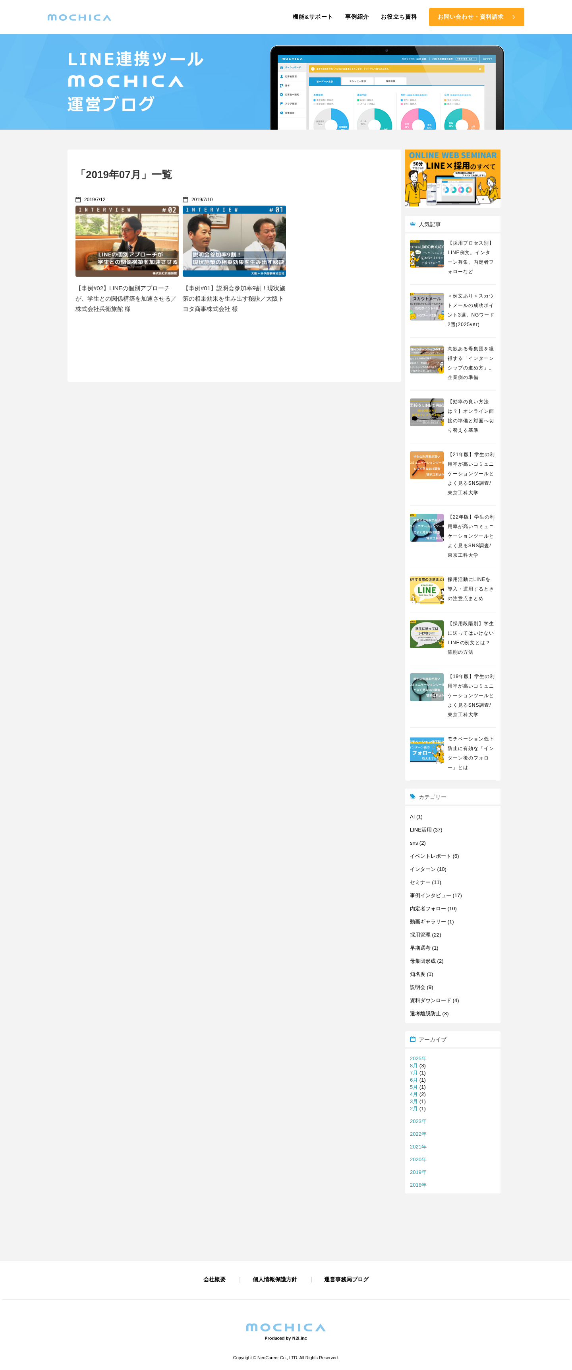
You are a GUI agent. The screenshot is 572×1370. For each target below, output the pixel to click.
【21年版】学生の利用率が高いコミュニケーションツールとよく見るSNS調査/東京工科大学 (471, 474)
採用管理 (420, 935)
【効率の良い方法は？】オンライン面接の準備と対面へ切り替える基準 (471, 416)
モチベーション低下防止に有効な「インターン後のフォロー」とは (471, 753)
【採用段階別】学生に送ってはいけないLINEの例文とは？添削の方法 (471, 638)
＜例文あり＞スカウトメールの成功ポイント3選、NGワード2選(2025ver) (471, 310)
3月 (414, 1101)
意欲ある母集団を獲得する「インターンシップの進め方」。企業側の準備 (471, 363)
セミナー (420, 882)
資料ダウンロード (430, 1000)
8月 (414, 1066)
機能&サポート (313, 17)
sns (414, 843)
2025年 (418, 1058)
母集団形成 (423, 961)
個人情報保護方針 (275, 1279)
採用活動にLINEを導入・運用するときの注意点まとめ (471, 589)
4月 (414, 1094)
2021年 (418, 1147)
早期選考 (420, 948)
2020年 (418, 1159)
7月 (414, 1073)
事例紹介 (357, 17)
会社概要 (214, 1279)
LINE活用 (421, 830)
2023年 (418, 1121)
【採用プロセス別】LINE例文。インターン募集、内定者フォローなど (471, 257)
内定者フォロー (428, 908)
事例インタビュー (430, 895)
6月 (414, 1080)
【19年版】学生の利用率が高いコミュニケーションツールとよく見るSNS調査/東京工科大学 (471, 695)
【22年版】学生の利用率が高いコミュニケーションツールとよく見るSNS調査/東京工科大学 (471, 536)
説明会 (417, 987)
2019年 (418, 1172)
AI (412, 817)
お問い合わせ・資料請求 (471, 17)
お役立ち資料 (399, 17)
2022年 (418, 1134)
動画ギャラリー (428, 922)
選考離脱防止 (425, 1013)
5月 (414, 1087)
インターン (423, 869)
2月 (414, 1109)
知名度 (417, 974)
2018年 (418, 1185)
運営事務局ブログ (346, 1279)
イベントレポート (430, 856)
